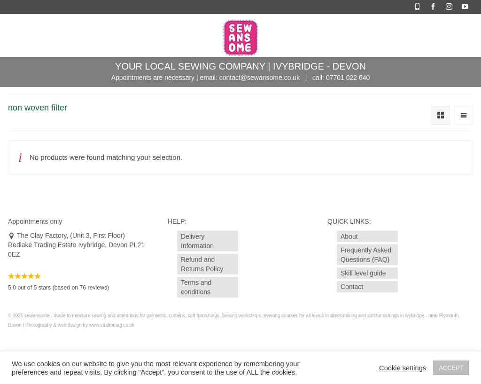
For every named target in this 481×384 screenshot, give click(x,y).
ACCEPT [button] (451, 367)
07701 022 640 (348, 77)
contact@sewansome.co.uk (259, 77)
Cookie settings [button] (402, 368)
